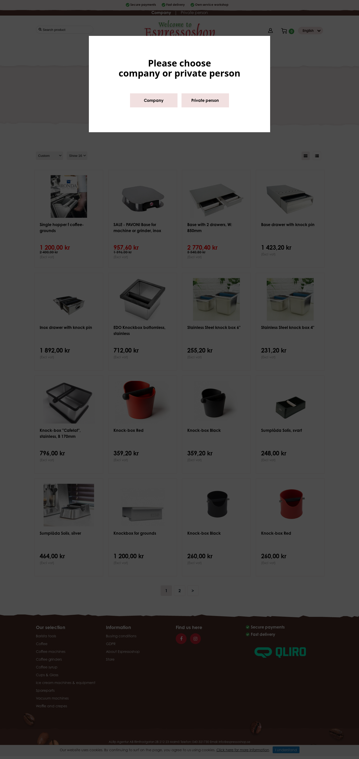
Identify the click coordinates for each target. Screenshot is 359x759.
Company (153, 100)
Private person (205, 100)
